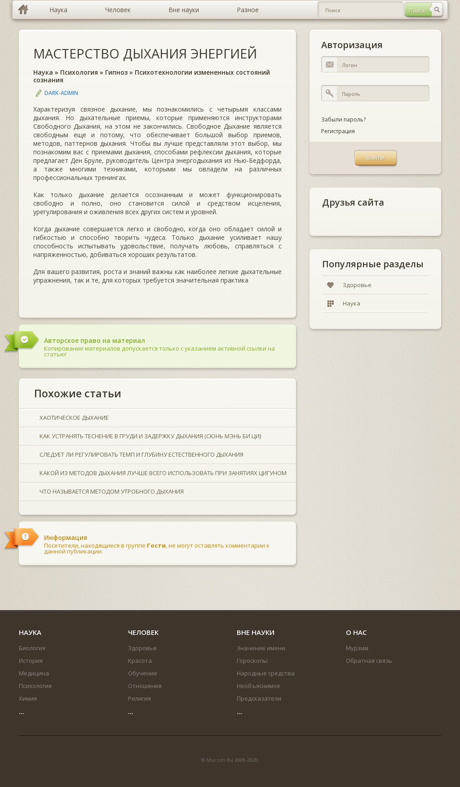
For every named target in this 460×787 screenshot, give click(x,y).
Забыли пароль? (343, 119)
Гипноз (116, 72)
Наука (43, 72)
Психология (79, 72)
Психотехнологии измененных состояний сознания (151, 76)
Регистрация (338, 131)
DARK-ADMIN (61, 93)
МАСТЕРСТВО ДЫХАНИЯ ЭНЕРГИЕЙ (145, 53)
